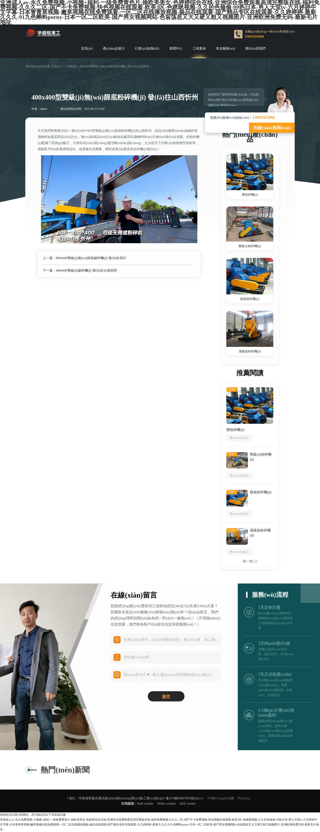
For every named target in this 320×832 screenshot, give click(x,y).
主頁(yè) (56, 66)
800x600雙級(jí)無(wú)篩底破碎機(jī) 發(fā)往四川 (91, 258)
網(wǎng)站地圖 (223, 798)
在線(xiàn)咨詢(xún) (272, 127)
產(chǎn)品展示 (114, 48)
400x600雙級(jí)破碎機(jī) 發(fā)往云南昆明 (86, 270)
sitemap (245, 798)
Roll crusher (145, 803)
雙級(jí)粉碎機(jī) (249, 246)
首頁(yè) (87, 48)
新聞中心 (175, 48)
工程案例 (199, 48)
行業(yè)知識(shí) (147, 48)
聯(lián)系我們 (255, 48)
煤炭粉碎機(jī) (249, 299)
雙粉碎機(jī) (250, 194)
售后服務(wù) (225, 48)
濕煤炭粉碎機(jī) (250, 351)
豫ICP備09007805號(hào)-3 (184, 798)
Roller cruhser (166, 803)
